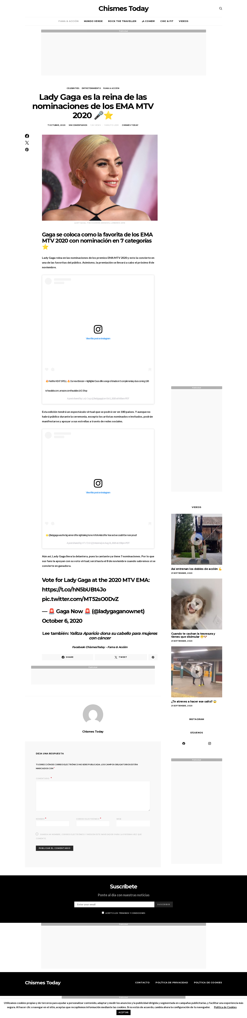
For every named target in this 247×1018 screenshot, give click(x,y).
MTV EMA (86, 543)
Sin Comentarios (78, 125)
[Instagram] (210, 743)
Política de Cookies (208, 982)
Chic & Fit (166, 21)
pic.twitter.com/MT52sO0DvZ (80, 599)
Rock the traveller (122, 21)
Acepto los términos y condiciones (123, 913)
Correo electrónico (88, 818)
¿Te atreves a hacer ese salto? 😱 (194, 701)
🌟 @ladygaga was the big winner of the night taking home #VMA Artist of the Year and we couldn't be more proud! (91, 535)
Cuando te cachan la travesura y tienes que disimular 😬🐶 (193, 635)
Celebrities (73, 88)
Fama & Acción (68, 21)
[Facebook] (184, 743)
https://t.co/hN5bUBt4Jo (74, 589)
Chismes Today (123, 8)
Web (118, 819)
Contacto (142, 982)
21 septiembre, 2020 (182, 573)
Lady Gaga (86, 398)
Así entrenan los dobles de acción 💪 (196, 569)
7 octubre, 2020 (56, 125)
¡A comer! (148, 21)
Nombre (41, 818)
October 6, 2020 (62, 620)
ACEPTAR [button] (123, 1012)
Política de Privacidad (172, 982)
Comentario (43, 778)
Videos (183, 21)
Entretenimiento (91, 88)
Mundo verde (93, 21)
